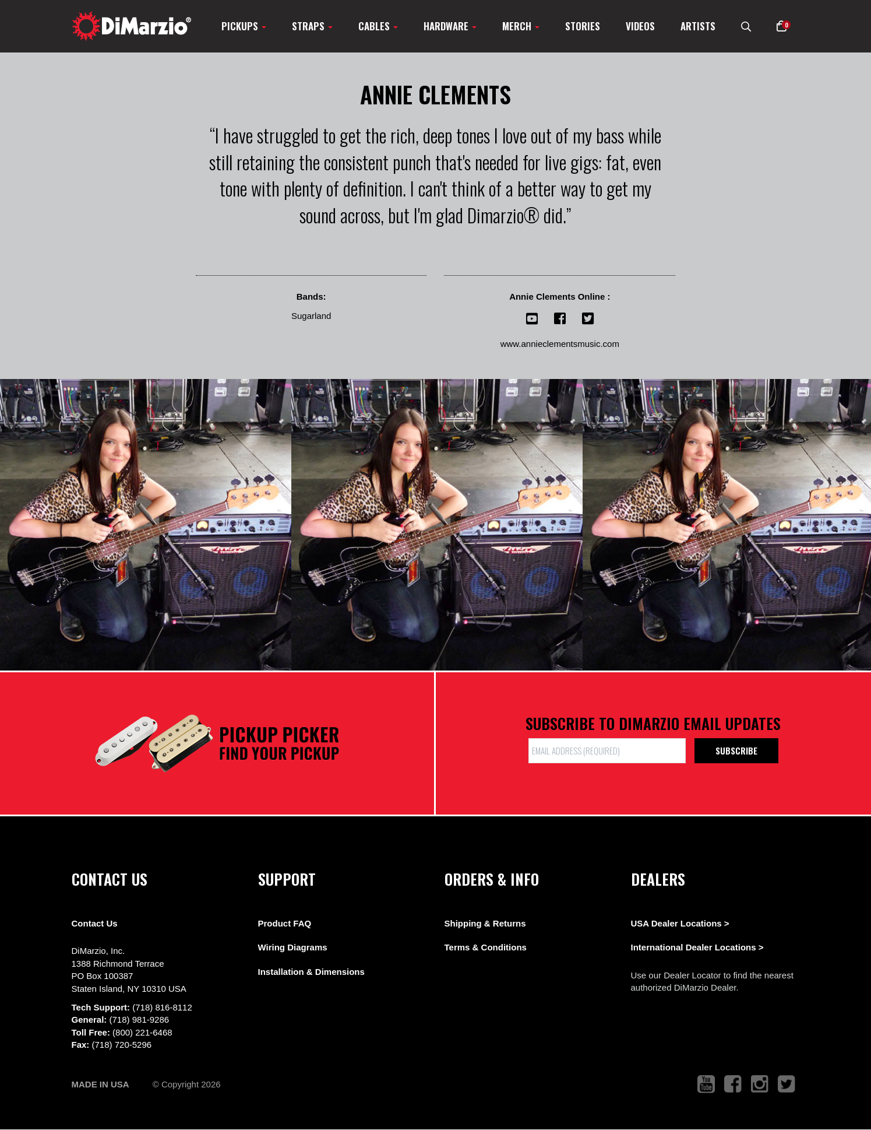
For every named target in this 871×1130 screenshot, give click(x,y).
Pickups (243, 26)
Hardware (450, 26)
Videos (640, 26)
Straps (312, 26)
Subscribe (736, 750)
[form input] (607, 750)
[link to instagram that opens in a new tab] (759, 1084)
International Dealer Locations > (697, 947)
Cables (378, 26)
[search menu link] (746, 26)
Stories (582, 26)
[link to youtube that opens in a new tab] (706, 1084)
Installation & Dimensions (311, 972)
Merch (520, 26)
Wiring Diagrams (292, 947)
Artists (697, 26)
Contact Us (95, 923)
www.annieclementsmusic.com (559, 344)
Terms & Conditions (486, 947)
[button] (781, 26)
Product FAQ (285, 923)
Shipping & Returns (485, 923)
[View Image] (145, 525)
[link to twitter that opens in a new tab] (786, 1084)
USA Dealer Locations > (680, 923)
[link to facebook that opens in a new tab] (733, 1084)
